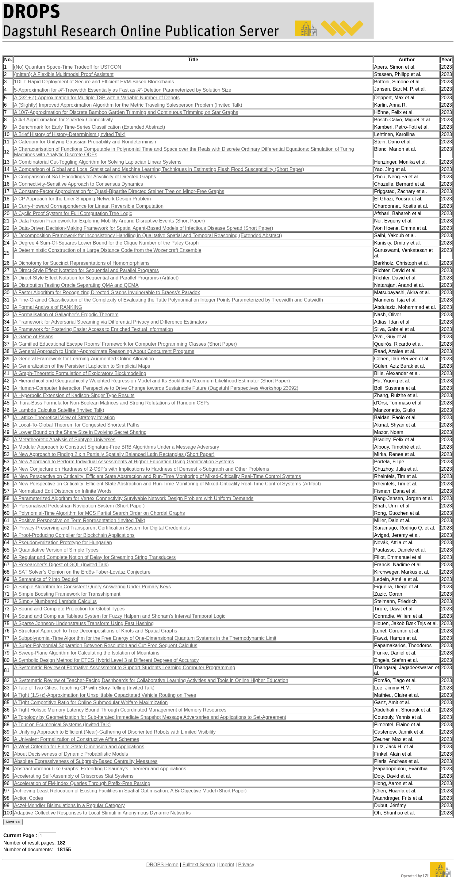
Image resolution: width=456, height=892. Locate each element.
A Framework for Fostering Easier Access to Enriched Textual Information (93, 329)
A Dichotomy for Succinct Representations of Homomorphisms (82, 263)
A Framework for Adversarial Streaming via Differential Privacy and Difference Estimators (110, 322)
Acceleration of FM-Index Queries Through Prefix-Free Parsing (82, 783)
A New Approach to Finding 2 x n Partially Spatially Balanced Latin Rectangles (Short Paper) (114, 454)
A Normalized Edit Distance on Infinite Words (63, 491)
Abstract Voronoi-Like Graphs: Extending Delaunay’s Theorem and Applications (100, 768)
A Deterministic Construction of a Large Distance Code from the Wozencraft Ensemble (107, 250)
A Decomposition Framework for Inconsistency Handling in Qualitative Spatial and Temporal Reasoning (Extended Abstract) (148, 235)
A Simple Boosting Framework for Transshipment (67, 594)
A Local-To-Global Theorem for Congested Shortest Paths (77, 424)
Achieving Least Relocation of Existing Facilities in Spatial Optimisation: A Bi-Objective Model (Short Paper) (130, 790)
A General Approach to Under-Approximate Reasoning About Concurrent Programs (104, 351)
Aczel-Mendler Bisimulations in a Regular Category (69, 805)
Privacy (246, 864)
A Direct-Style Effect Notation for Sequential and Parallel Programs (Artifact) (96, 277)
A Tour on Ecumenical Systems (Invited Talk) (62, 724)
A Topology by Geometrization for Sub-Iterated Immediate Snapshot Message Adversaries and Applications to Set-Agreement (150, 717)
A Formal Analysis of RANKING (48, 307)
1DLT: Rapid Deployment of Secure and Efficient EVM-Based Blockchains (94, 81)
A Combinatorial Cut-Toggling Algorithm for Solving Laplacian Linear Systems (98, 162)
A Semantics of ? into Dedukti (46, 579)
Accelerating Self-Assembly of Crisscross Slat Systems (73, 776)
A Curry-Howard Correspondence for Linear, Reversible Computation (88, 206)
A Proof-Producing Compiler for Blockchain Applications (74, 535)
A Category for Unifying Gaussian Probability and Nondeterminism (86, 141)
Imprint (226, 864)
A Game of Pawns (33, 336)
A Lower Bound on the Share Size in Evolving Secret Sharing (80, 432)
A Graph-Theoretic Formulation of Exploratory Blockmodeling (80, 373)
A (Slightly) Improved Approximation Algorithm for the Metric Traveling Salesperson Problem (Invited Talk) (128, 105)
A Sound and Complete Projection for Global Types (69, 608)
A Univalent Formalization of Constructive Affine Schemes (76, 739)
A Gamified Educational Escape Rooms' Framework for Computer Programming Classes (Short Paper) (125, 344)
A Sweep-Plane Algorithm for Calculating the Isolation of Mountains (86, 652)
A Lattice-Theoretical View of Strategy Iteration (64, 417)
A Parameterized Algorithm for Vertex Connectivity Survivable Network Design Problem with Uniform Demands (134, 498)
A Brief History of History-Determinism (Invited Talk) (69, 134)
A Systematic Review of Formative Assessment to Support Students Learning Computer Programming (124, 667)
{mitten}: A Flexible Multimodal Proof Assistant (64, 74)
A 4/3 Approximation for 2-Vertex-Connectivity (63, 119)
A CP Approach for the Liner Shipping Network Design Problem (82, 198)
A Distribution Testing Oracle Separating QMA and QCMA (76, 285)
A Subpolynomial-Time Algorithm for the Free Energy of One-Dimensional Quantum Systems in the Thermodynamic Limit (145, 638)
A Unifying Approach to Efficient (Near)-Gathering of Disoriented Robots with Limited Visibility (115, 731)
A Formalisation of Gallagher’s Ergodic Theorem (66, 314)
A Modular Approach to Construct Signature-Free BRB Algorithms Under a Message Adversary (116, 447)
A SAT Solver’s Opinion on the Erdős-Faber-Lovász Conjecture (82, 572)
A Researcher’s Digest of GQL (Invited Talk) (61, 564)
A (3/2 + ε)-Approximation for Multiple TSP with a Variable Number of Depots (97, 97)
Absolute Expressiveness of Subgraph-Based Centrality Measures (86, 761)
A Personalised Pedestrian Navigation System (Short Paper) (79, 505)
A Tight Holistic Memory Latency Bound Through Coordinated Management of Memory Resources (120, 709)
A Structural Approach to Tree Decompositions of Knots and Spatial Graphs (95, 630)
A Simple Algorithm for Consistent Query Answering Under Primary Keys (92, 586)
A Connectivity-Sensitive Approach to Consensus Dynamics (78, 184)
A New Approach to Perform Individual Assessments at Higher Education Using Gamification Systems (124, 461)
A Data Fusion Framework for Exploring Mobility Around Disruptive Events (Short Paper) (109, 220)
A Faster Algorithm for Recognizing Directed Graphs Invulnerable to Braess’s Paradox (107, 292)
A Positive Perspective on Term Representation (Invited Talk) (79, 520)
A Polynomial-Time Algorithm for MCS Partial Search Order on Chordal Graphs (99, 513)
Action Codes (28, 798)
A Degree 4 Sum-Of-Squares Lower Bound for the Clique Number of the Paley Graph (106, 242)
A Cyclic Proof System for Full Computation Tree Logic (73, 213)
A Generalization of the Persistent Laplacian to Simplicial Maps (82, 366)
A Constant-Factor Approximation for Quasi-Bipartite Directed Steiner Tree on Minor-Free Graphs (119, 191)
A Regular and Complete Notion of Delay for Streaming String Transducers (95, 557)
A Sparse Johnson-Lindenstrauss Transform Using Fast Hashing (84, 623)
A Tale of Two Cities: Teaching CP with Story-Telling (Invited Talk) (84, 687)
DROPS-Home (162, 864)
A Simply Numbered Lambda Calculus (55, 601)
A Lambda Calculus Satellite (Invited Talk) (59, 410)
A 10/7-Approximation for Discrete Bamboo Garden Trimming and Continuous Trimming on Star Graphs (126, 112)
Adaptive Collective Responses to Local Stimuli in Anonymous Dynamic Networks (102, 812)
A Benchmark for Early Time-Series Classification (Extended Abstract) (89, 127)
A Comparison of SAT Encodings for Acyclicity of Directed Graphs (85, 176)
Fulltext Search (198, 864)
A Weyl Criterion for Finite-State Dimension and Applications (79, 746)
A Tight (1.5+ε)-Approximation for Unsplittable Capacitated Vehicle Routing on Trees (105, 695)
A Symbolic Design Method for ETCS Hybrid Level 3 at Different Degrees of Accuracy (106, 660)
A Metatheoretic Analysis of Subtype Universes (65, 439)
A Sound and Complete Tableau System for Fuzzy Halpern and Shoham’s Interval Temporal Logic (119, 616)
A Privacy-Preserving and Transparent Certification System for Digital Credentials (102, 527)
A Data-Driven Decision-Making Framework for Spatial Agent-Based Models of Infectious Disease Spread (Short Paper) (143, 228)
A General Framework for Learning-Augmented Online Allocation (84, 358)
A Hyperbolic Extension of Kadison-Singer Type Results (74, 395)
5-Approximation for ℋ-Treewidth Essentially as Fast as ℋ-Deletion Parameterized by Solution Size (122, 90)
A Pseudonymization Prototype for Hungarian (63, 542)
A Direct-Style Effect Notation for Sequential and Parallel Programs (86, 270)
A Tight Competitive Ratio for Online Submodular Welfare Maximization (91, 702)
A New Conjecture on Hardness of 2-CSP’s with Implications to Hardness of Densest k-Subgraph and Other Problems (141, 469)
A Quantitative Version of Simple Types (56, 549)
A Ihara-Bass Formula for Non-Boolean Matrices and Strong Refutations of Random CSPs (111, 402)
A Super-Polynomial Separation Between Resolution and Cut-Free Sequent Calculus (105, 645)
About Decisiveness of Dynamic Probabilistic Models (71, 754)
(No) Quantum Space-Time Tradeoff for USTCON (67, 67)
